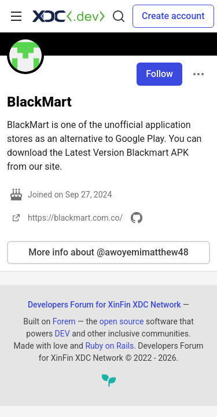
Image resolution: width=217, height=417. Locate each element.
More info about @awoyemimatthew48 (108, 252)
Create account (173, 15)
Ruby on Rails (109, 345)
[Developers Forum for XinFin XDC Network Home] (68, 16)
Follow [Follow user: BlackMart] (159, 73)
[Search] (118, 16)
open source (122, 321)
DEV (62, 333)
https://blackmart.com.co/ (66, 218)
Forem (64, 321)
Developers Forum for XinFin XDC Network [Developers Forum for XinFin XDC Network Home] (104, 304)
